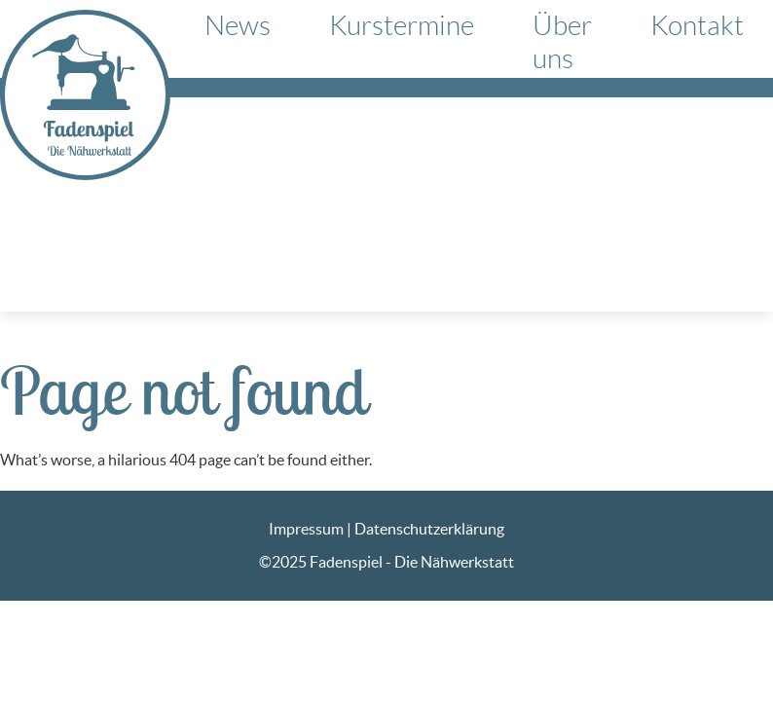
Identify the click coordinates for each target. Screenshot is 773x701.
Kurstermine (401, 26)
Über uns (562, 42)
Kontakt (697, 26)
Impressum (306, 528)
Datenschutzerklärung (429, 528)
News (237, 26)
